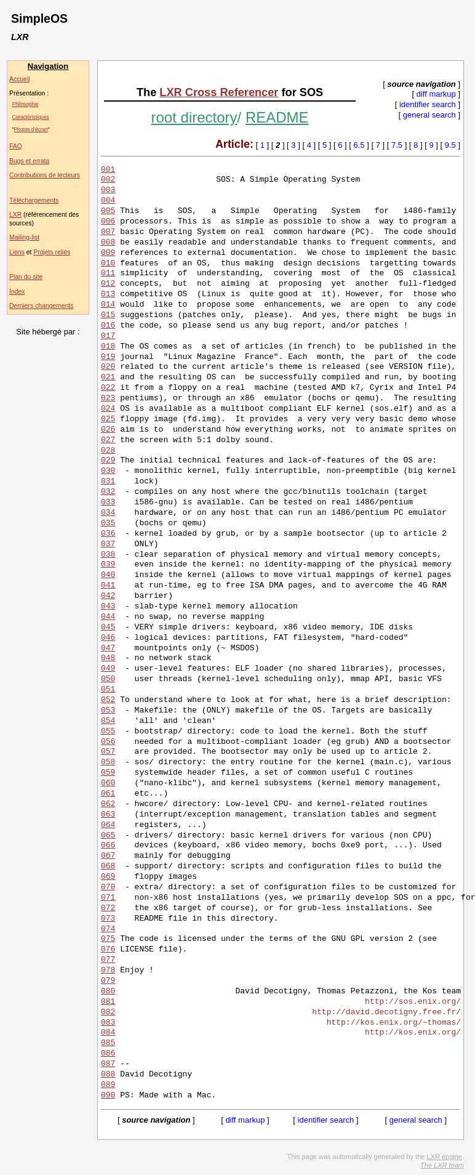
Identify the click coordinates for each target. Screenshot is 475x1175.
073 (108, 918)
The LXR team (442, 1165)
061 (108, 793)
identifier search (427, 104)
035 (108, 523)
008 (108, 242)
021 (108, 377)
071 (108, 897)
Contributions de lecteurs (44, 175)
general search (429, 114)
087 (108, 1064)
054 (108, 721)
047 (108, 648)
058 (108, 762)
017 (108, 336)
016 (108, 325)
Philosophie (25, 104)
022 (108, 388)
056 (108, 742)
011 (108, 273)
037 (108, 544)
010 (108, 263)
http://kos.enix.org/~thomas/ (394, 1022)
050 (108, 679)
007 (108, 232)
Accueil (19, 79)
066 (108, 845)
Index (17, 291)
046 (108, 638)
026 (108, 429)
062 (108, 804)
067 (108, 856)
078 (108, 970)
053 (108, 710)
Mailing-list (24, 237)
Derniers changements (41, 305)
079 (108, 981)
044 (108, 617)
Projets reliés (51, 252)
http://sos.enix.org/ (413, 1001)
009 (108, 253)
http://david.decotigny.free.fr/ (386, 1012)
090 (108, 1095)
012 (108, 283)
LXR (15, 214)
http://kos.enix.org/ (413, 1032)
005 (108, 211)
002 (108, 179)
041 (108, 585)
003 (108, 190)
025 (108, 419)
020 (108, 367)
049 (108, 668)
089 (108, 1085)
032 (108, 492)
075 (108, 939)
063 (108, 814)
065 (108, 835)
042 (108, 596)
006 (108, 221)
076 (108, 949)
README (277, 117)
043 (108, 606)
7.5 (396, 145)
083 (108, 1022)
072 (108, 908)
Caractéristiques (30, 117)
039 (108, 564)
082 (108, 1012)
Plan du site (25, 276)
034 (108, 513)
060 (108, 783)
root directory (194, 117)
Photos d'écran (31, 129)
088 (108, 1074)
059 (108, 772)
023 (108, 398)
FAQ (15, 146)
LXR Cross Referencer (218, 92)
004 (108, 200)
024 (108, 408)
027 (108, 440)
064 (108, 825)
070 (108, 887)
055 (108, 731)
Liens (17, 252)
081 (108, 1001)
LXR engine (444, 1156)
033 (108, 502)
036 (108, 533)
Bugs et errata (29, 161)
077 (108, 960)
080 (108, 991)
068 (108, 866)
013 (108, 294)
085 (108, 1043)
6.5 (359, 145)
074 (108, 929)
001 (108, 170)
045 (108, 627)
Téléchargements (33, 200)
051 (108, 689)
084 (108, 1032)
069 (108, 876)
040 (108, 575)
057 (108, 751)
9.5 (450, 145)
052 (108, 700)
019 (108, 357)
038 (108, 554)
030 (108, 471)
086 (108, 1053)
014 (108, 304)
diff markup (436, 94)
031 (108, 481)
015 (108, 315)
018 (108, 346)
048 (108, 658)
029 (108, 460)
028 (108, 450)
